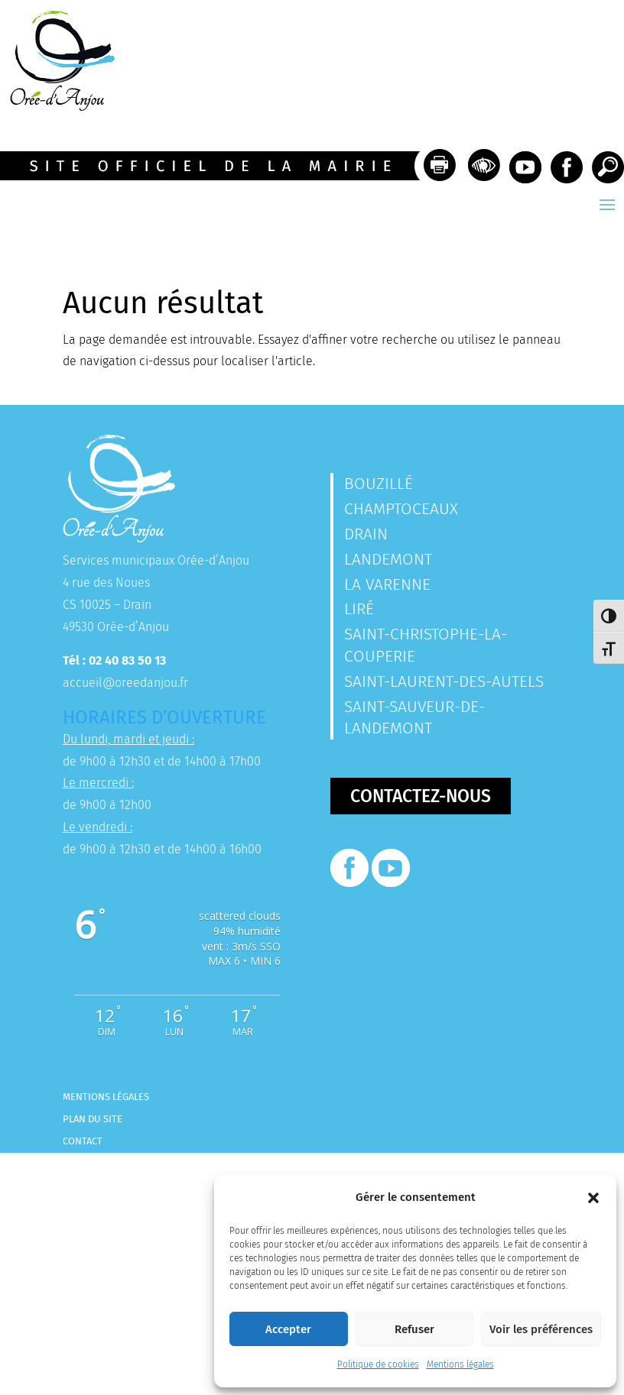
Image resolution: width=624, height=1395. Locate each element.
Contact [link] (82, 1141)
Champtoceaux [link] (401, 509)
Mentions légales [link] (460, 1364)
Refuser (414, 1329)
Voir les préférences (541, 1329)
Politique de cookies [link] (378, 1364)
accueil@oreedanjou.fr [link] (125, 682)
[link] (57, 106)
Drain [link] (366, 534)
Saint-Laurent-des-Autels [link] (444, 681)
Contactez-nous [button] (420, 796)
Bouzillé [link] (378, 484)
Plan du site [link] (92, 1119)
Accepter (288, 1329)
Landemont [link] (388, 559)
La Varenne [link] (387, 584)
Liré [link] (359, 609)
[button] (593, 1198)
